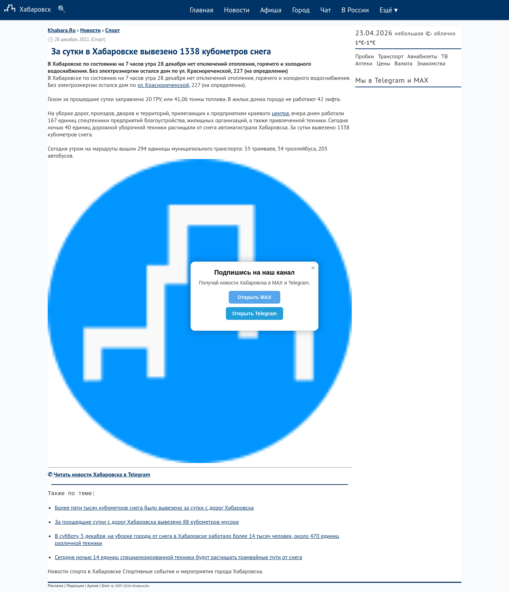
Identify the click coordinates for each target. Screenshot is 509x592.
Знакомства (431, 63)
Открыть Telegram (254, 313)
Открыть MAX (254, 297)
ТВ (444, 56)
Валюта (403, 63)
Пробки (364, 56)
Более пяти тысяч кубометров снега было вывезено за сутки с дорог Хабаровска (154, 508)
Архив (92, 587)
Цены (383, 63)
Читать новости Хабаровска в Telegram (102, 474)
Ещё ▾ (389, 9)
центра (280, 113)
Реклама (55, 587)
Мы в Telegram (380, 80)
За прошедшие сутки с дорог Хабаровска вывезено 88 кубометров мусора (147, 523)
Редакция (75, 587)
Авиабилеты (422, 56)
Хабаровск (25, 9)
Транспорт (390, 56)
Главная (201, 9)
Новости (236, 9)
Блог (106, 587)
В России (355, 9)
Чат (325, 9)
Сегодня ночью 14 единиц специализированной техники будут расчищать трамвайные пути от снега (178, 558)
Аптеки (364, 63)
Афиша (271, 9)
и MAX (418, 80)
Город (301, 9)
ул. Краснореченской (163, 84)
